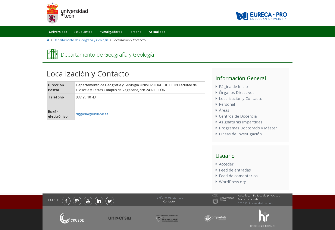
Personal (135, 31)
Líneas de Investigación (240, 133)
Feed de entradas (235, 170)
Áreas (224, 110)
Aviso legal (244, 195)
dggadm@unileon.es (92, 114)
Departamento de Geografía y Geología (81, 40)
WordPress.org (232, 181)
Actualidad (157, 31)
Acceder (226, 164)
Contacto (169, 201)
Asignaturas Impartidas (240, 122)
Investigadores (110, 31)
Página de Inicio (233, 86)
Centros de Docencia (238, 116)
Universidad (58, 31)
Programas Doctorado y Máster (248, 127)
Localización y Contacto (240, 98)
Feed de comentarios (238, 175)
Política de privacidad (266, 195)
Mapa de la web (248, 199)
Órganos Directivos (236, 92)
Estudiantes (83, 31)
